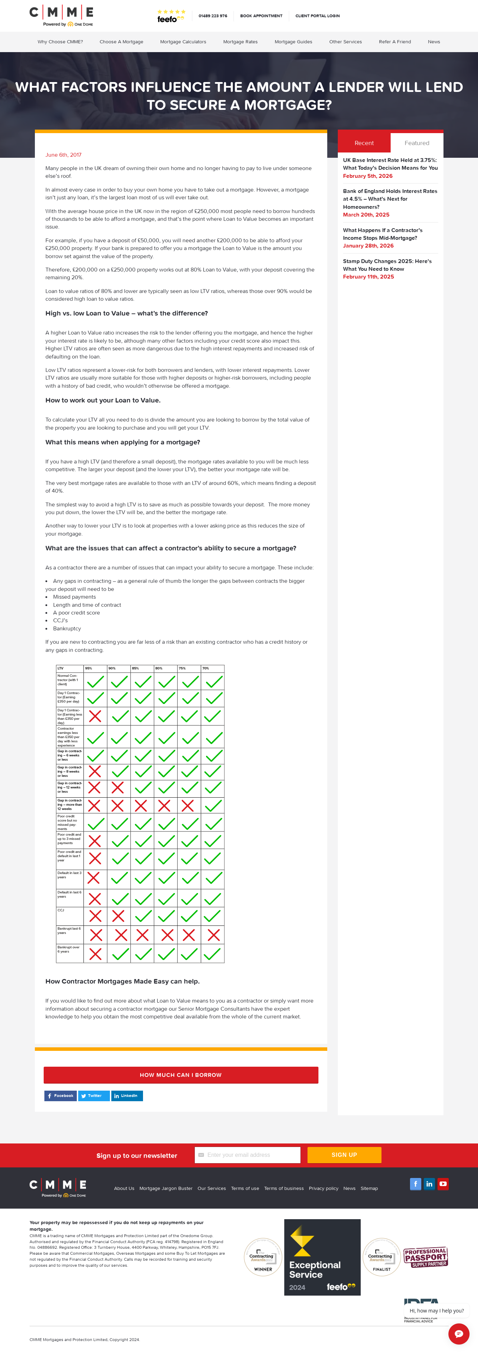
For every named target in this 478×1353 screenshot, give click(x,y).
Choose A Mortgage (121, 41)
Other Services (345, 41)
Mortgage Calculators (183, 41)
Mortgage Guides (293, 41)
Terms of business (284, 1188)
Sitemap (369, 1188)
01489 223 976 (213, 15)
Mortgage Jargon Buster (166, 1188)
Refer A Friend (395, 41)
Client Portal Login (318, 15)
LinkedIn (125, 1095)
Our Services (212, 1188)
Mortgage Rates (240, 41)
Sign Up (345, 1155)
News (434, 41)
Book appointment (261, 15)
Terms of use (245, 1188)
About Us (124, 1188)
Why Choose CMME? (60, 41)
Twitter (90, 1095)
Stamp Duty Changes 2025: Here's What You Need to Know (387, 264)
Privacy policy (324, 1188)
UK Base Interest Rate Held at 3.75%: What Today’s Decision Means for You (390, 163)
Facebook (59, 1095)
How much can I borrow (181, 1074)
